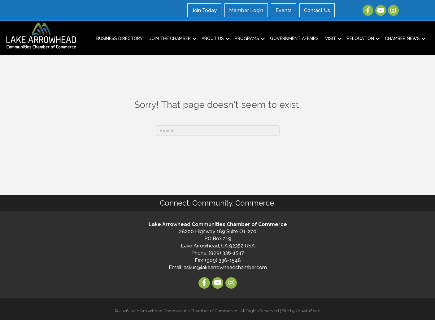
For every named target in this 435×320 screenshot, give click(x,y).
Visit (330, 38)
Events (284, 10)
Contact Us (317, 10)
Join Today (204, 10)
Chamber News (402, 38)
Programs (247, 38)
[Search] (218, 130)
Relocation (360, 38)
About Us (213, 38)
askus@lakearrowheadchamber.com (225, 267)
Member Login (246, 10)
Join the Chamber (170, 38)
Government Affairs (294, 38)
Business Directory (119, 38)
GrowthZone (308, 311)
